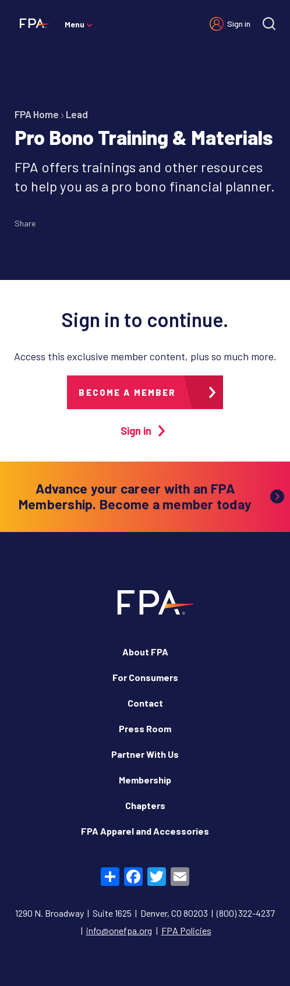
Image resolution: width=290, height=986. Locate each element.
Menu (74, 24)
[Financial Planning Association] (32, 23)
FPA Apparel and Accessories (145, 830)
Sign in (238, 24)
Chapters (145, 805)
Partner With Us (145, 754)
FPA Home (37, 114)
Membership (145, 779)
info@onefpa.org (119, 930)
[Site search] (269, 23)
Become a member (127, 392)
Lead (77, 114)
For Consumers (145, 677)
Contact (145, 702)
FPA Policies (186, 930)
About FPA (145, 651)
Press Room (145, 728)
